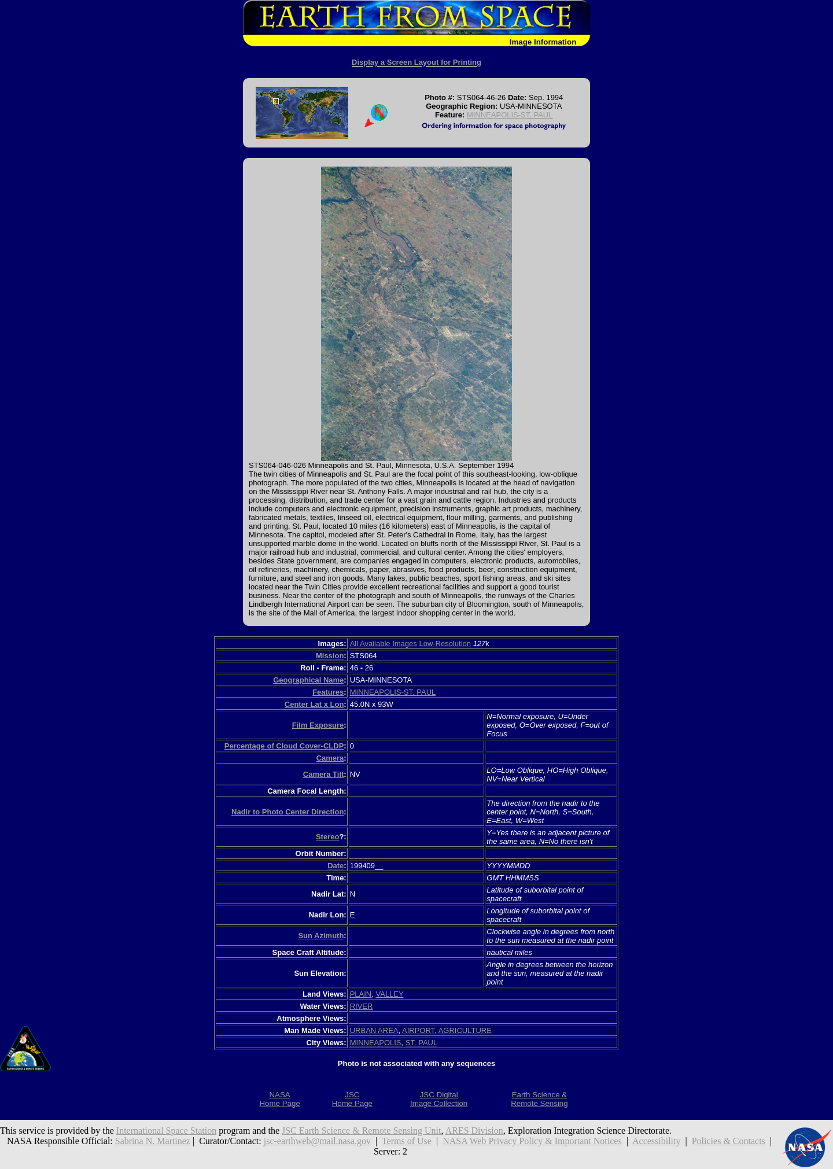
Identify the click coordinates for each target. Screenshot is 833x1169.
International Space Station (166, 1130)
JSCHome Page (352, 1099)
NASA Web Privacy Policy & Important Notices (532, 1141)
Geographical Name (308, 680)
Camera (330, 758)
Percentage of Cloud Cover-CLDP (284, 746)
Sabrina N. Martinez (152, 1141)
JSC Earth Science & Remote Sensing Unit (361, 1130)
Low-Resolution (445, 643)
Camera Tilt (323, 774)
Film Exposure (318, 725)
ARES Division (474, 1130)
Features (328, 692)
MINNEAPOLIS (375, 1042)
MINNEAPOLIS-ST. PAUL (510, 114)
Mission (330, 655)
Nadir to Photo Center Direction (287, 811)
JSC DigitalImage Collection (438, 1099)
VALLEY (390, 994)
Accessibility (656, 1141)
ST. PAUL (421, 1042)
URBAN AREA (374, 1030)
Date (335, 865)
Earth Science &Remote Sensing (539, 1099)
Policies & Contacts (728, 1141)
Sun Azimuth (321, 935)
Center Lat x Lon (314, 704)
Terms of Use (407, 1141)
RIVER (361, 1006)
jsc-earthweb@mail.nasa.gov (317, 1141)
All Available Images (383, 643)
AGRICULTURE (465, 1030)
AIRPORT (418, 1030)
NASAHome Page (279, 1099)
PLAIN (361, 994)
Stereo (327, 836)
